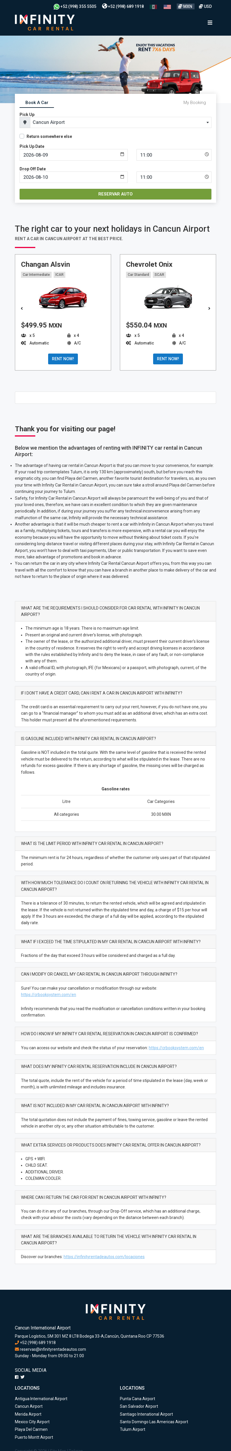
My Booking (194, 102)
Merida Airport (28, 1414)
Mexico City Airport (32, 1421)
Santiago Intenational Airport (146, 1414)
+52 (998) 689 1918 (123, 6)
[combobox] (120, 122)
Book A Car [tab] (36, 102)
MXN (185, 6)
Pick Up (27, 114)
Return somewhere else (49, 136)
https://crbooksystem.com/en (48, 994)
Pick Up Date (32, 146)
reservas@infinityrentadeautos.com (50, 1349)
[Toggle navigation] (210, 22)
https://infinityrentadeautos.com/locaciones (104, 1256)
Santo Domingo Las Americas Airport (154, 1421)
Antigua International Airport (41, 1398)
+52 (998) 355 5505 (75, 6)
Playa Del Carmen (31, 1429)
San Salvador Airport (139, 1406)
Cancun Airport (29, 1406)
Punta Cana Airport (137, 1398)
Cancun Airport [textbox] (49, 122)
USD (205, 6)
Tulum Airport (132, 1429)
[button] (209, 308)
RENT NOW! (63, 358)
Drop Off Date (33, 169)
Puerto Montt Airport (34, 1437)
